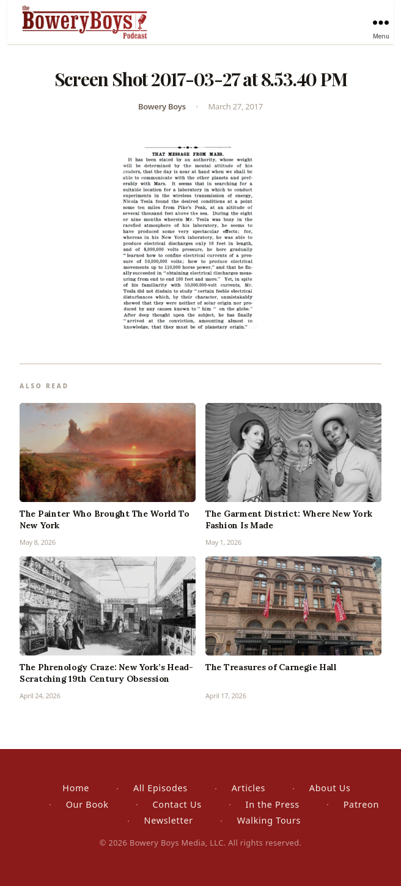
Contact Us (176, 804)
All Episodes (160, 788)
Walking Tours (269, 820)
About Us (330, 788)
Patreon (361, 804)
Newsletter (168, 820)
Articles (248, 788)
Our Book (87, 804)
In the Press (273, 804)
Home (75, 788)
